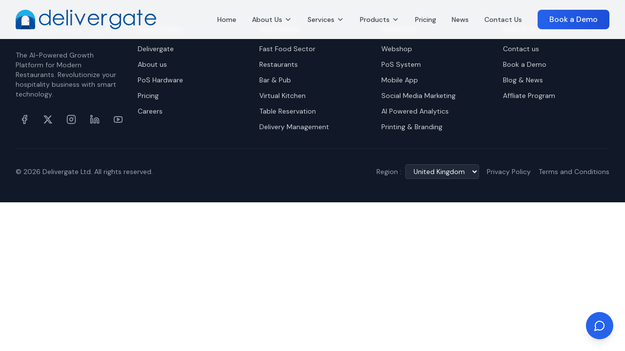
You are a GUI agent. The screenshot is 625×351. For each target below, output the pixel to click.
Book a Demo (573, 19)
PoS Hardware (160, 80)
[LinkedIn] (95, 119)
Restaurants (278, 64)
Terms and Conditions (574, 171)
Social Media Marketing (418, 95)
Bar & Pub (275, 80)
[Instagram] (71, 119)
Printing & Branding (411, 126)
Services (326, 19)
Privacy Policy (509, 171)
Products (379, 19)
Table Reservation (287, 111)
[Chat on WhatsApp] (599, 325)
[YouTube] (118, 119)
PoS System (401, 64)
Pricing (425, 19)
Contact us (521, 48)
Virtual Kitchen (282, 95)
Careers (150, 111)
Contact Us (503, 19)
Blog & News (523, 80)
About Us (272, 19)
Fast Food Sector (287, 48)
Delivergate (156, 48)
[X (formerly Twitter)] (48, 119)
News (460, 19)
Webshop (396, 48)
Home (226, 19)
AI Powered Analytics (415, 111)
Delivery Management (294, 126)
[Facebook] (24, 119)
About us (152, 64)
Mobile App (399, 80)
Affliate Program (529, 95)
